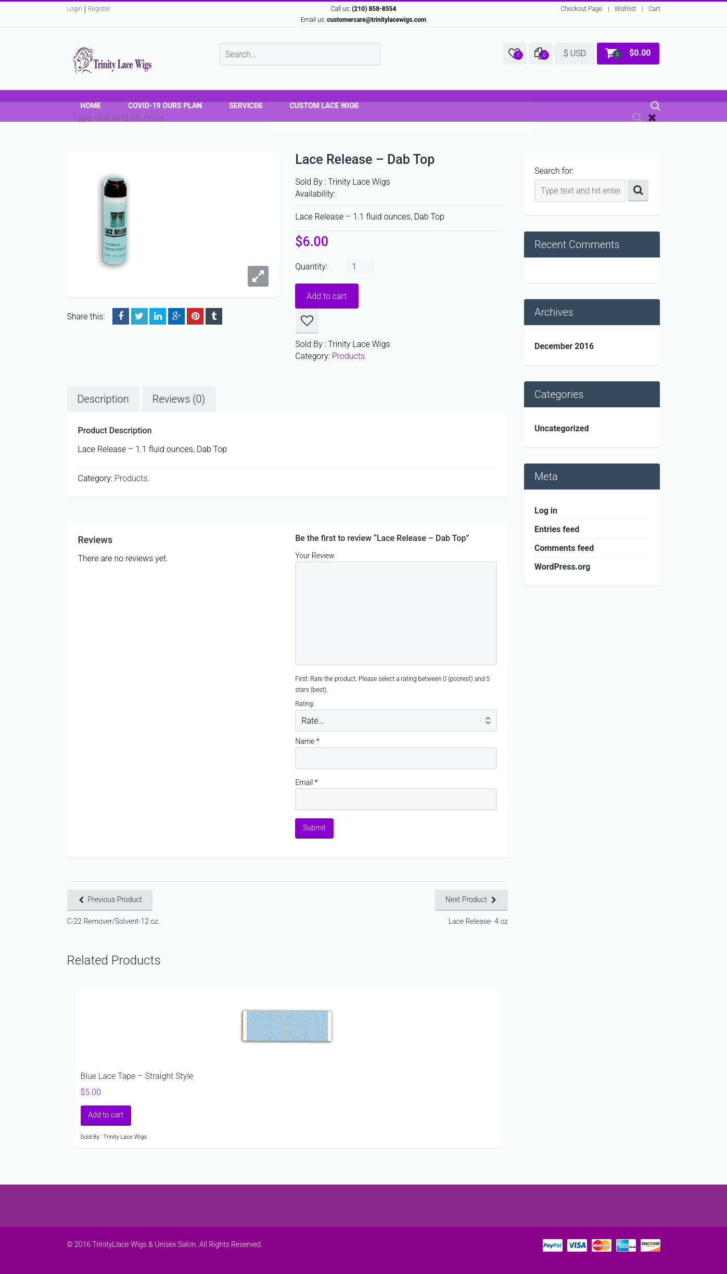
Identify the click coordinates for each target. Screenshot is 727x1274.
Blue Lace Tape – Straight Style (137, 1076)
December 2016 (564, 346)
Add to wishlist (307, 320)
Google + (176, 316)
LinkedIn (157, 316)
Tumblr (214, 316)
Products (348, 356)
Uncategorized (561, 428)
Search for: (553, 171)
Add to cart (327, 296)
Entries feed (556, 529)
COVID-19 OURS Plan (165, 105)
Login (74, 8)
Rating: (304, 703)
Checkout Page (581, 8)
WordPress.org (562, 567)
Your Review (314, 555)
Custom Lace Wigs (324, 105)
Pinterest (195, 316)
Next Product (466, 899)
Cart (654, 8)
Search (638, 190)
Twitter (139, 316)
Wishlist (625, 8)
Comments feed (564, 548)
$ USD (575, 53)
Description (103, 399)
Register (99, 8)
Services (245, 105)
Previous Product (115, 899)
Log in (545, 511)
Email (306, 782)
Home (91, 105)
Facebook (120, 316)
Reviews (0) (178, 399)
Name (307, 741)
